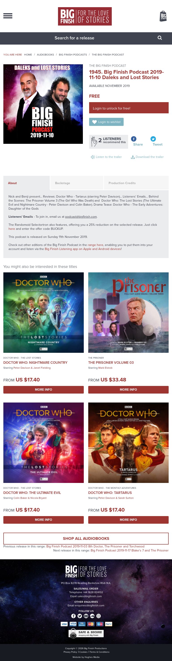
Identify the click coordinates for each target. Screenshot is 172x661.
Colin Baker (20, 498)
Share (138, 144)
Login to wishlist (109, 122)
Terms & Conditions (100, 652)
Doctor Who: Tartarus (110, 492)
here (12, 228)
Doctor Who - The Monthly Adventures (112, 488)
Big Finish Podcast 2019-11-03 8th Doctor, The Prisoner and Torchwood (95, 546)
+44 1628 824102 (93, 592)
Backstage (62, 183)
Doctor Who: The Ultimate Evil (32, 492)
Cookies (83, 652)
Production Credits (122, 183)
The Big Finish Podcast (108, 55)
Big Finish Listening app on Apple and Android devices (83, 249)
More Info (43, 389)
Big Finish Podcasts (73, 55)
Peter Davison (21, 368)
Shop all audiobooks (86, 538)
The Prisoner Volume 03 (111, 362)
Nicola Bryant (38, 498)
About (12, 183)
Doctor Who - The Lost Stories (22, 358)
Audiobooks (45, 55)
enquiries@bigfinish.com (89, 605)
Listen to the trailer (109, 157)
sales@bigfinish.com (89, 596)
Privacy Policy (70, 652)
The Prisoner (96, 358)
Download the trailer (150, 157)
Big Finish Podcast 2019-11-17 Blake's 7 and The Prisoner (130, 550)
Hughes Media (92, 657)
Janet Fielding (42, 368)
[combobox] (80, 37)
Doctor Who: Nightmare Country (35, 362)
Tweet (157, 144)
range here (95, 245)
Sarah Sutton (126, 498)
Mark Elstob (105, 368)
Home (28, 55)
